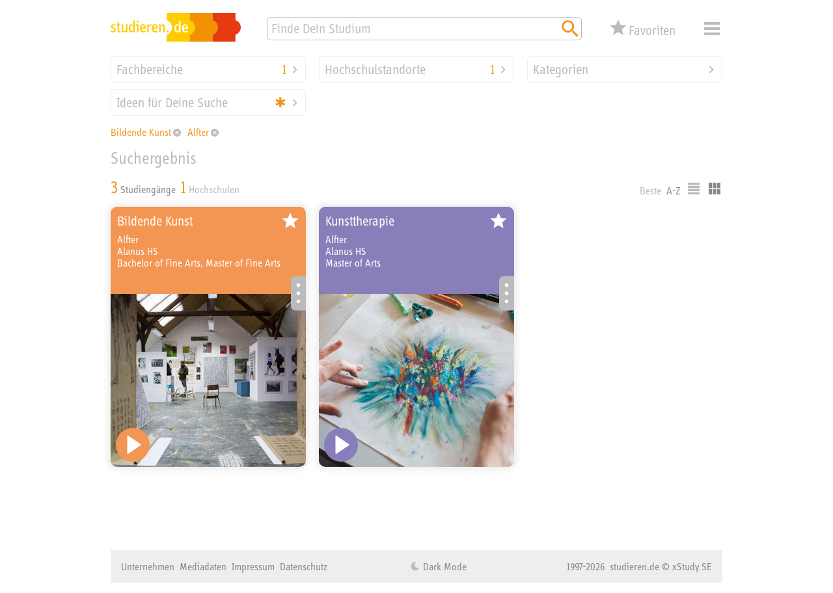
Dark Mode (443, 566)
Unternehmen (147, 566)
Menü (712, 28)
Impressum (253, 566)
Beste (650, 190)
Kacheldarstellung (714, 188)
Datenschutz (303, 566)
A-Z (673, 190)
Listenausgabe (694, 188)
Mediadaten (203, 566)
